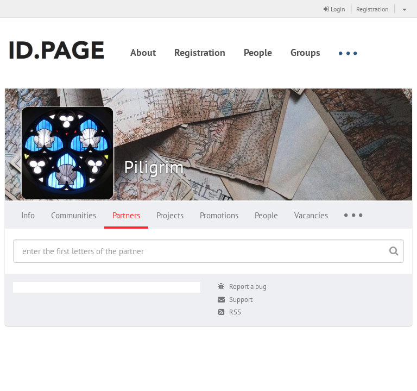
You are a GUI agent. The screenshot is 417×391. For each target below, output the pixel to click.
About (143, 52)
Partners (126, 215)
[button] (403, 8)
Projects (170, 215)
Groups (305, 52)
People (258, 52)
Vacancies (311, 215)
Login (334, 9)
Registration (372, 9)
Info (28, 215)
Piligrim (154, 166)
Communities (73, 215)
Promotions (219, 215)
